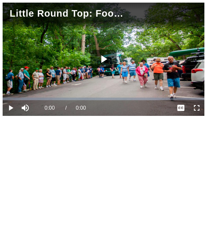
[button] (26, 108)
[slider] (103, 99)
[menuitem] (181, 108)
